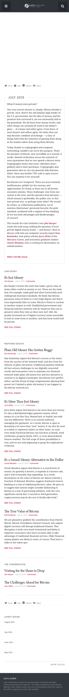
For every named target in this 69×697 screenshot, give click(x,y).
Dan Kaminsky (10, 294)
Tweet (10, 26)
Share (38, 26)
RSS (39, 655)
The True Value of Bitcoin (21, 452)
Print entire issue (17, 198)
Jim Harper (50, 164)
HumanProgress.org (15, 655)
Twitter (41, 650)
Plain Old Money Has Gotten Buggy (28, 290)
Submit (28, 26)
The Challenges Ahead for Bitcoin (26, 523)
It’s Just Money (14, 218)
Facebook (42, 644)
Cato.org (9, 645)
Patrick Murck (10, 456)
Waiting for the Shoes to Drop (24, 511)
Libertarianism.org (14, 650)
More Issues (58, 605)
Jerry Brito (45, 177)
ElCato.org (10, 660)
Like (19, 26)
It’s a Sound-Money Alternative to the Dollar (34, 400)
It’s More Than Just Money (21, 342)
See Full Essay (12, 268)
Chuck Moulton (15, 183)
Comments (30, 222)
